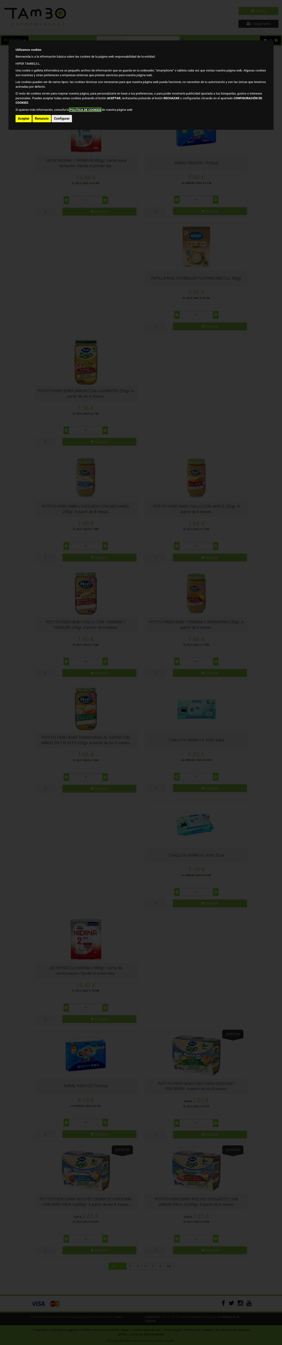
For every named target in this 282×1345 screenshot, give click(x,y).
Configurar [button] (62, 118)
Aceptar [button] (24, 118)
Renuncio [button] (42, 118)
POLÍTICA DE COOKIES (85, 109)
